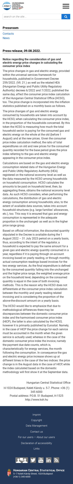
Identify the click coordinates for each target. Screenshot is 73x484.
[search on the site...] (32, 16)
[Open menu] (66, 6)
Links (37, 448)
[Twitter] (33, 460)
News (6, 38)
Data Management (36, 425)
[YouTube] (41, 460)
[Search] (65, 16)
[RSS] (56, 460)
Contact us (36, 431)
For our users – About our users (36, 437)
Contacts (8, 33)
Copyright (36, 420)
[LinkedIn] (48, 460)
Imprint (37, 414)
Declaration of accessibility (36, 443)
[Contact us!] (21, 460)
